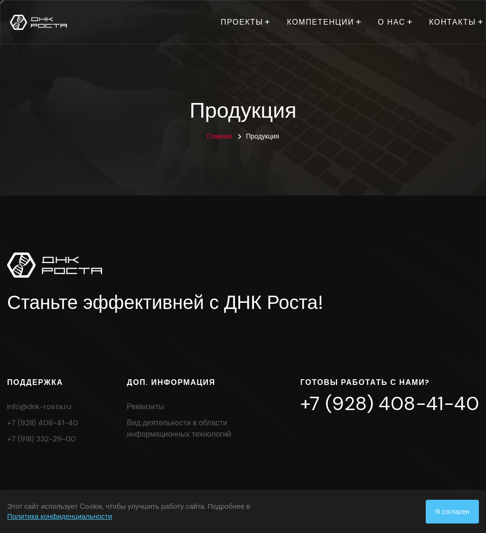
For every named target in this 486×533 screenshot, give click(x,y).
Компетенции (320, 22)
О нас (391, 22)
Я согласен (452, 511)
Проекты (242, 22)
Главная (219, 136)
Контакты (452, 22)
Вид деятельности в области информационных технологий (179, 428)
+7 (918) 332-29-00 (41, 439)
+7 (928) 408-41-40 (42, 423)
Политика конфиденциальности (59, 516)
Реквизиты (145, 406)
